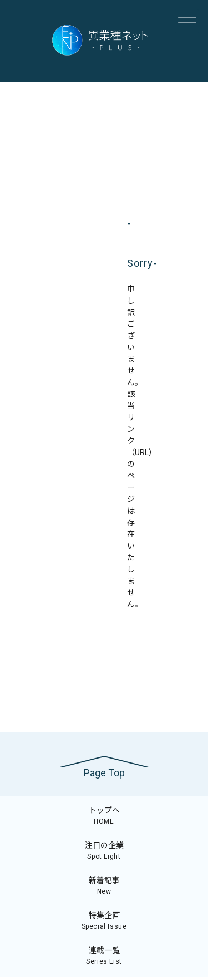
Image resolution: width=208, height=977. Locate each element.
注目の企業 (104, 851)
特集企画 (104, 921)
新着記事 (104, 886)
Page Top (104, 773)
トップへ (104, 816)
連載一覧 (104, 956)
